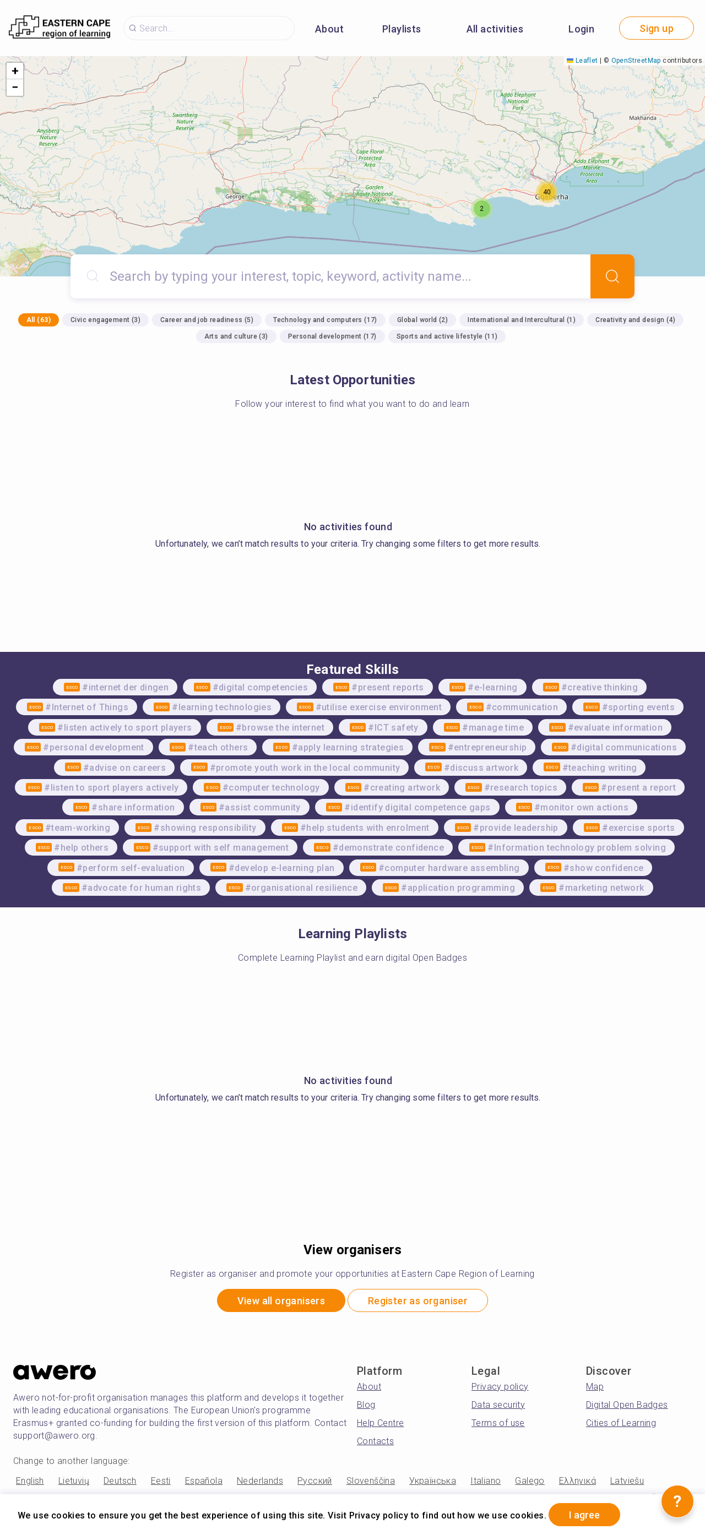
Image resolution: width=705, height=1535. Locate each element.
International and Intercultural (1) (522, 320)
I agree (584, 1515)
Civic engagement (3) (105, 320)
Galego (529, 1481)
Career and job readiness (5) (206, 320)
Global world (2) (422, 320)
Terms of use (498, 1423)
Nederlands (260, 1481)
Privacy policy (500, 1386)
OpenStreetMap (636, 60)
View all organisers (281, 1301)
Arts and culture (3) (236, 336)
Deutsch (120, 1481)
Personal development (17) (332, 336)
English (30, 1481)
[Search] (612, 276)
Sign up (656, 28)
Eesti (161, 1481)
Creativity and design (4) (635, 320)
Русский (314, 1481)
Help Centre (380, 1423)
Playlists (401, 29)
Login (581, 29)
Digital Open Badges (627, 1405)
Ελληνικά (577, 1481)
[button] (482, 209)
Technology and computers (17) (325, 320)
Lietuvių (73, 1481)
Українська (432, 1481)
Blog (366, 1405)
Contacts (375, 1441)
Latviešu (627, 1481)
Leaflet (582, 60)
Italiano (485, 1481)
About (329, 29)
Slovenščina (370, 1481)
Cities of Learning (621, 1423)
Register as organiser (418, 1301)
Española (204, 1481)
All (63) (38, 320)
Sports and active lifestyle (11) (447, 336)
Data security (498, 1405)
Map (595, 1386)
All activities (495, 29)
